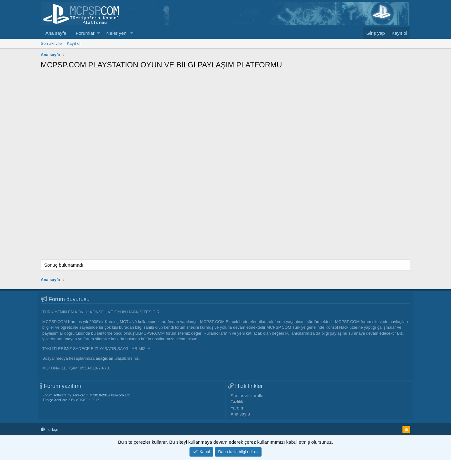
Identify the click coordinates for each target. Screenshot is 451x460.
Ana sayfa (55, 33)
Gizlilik (237, 401)
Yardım (237, 407)
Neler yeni (116, 33)
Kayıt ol (73, 43)
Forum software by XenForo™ (87, 395)
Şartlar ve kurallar (248, 395)
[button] (98, 33)
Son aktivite (51, 43)
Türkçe (49, 429)
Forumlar (85, 33)
